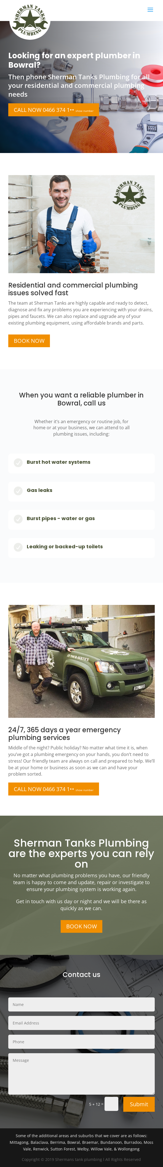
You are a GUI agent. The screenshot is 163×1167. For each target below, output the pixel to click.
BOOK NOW (29, 340)
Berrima (57, 1142)
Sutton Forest (62, 1149)
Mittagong (19, 1142)
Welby (83, 1149)
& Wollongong (127, 1149)
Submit (139, 1104)
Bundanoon (111, 1142)
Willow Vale (101, 1149)
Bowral (73, 1142)
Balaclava (39, 1142)
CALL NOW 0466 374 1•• (53, 110)
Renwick (40, 1149)
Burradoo (132, 1142)
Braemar (90, 1142)
